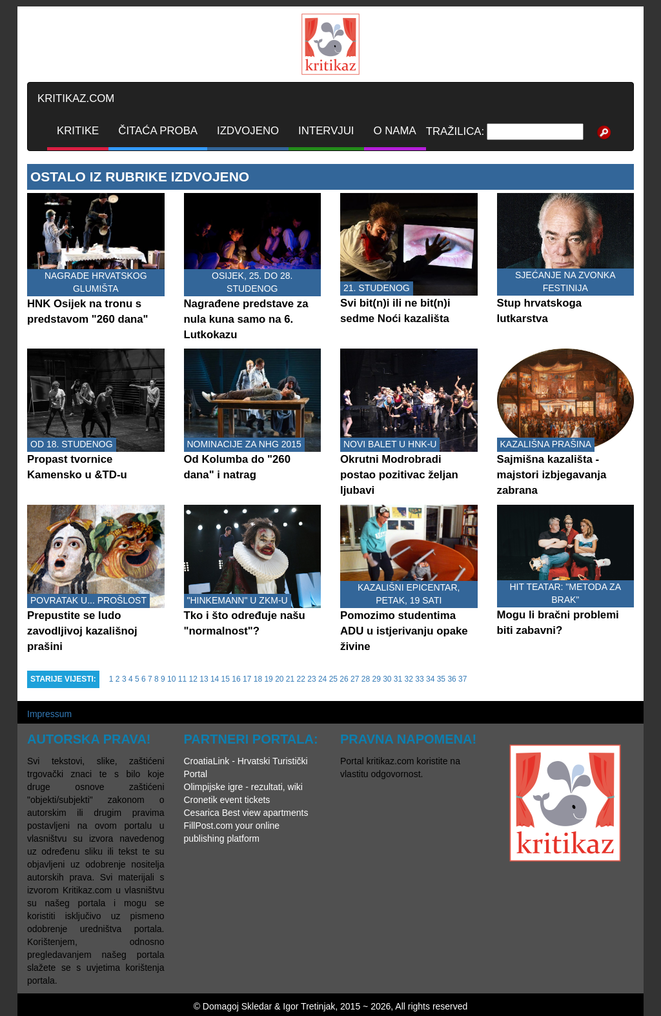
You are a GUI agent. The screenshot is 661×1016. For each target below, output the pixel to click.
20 (279, 679)
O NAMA (395, 131)
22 (301, 679)
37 (462, 679)
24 (322, 679)
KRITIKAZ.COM (75, 98)
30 (387, 679)
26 (344, 679)
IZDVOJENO (248, 131)
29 (376, 679)
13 (203, 679)
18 (258, 679)
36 (451, 679)
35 (441, 679)
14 (214, 679)
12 (193, 679)
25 (333, 679)
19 (268, 679)
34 (430, 679)
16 (236, 679)
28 (365, 679)
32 (409, 679)
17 (247, 679)
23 (311, 679)
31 (398, 679)
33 (419, 679)
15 (225, 679)
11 (182, 679)
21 (290, 679)
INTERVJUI (326, 131)
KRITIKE (78, 131)
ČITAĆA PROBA (158, 131)
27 (355, 679)
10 (171, 679)
